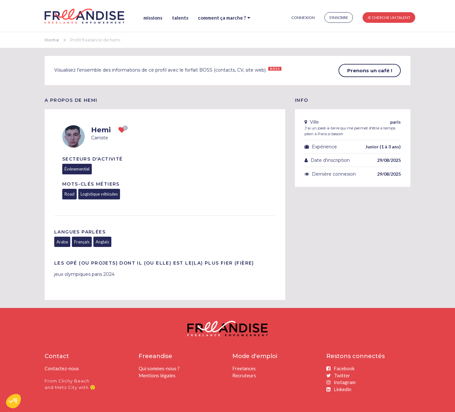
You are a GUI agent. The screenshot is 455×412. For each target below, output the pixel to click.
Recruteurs (244, 375)
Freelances (244, 368)
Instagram (341, 382)
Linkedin (338, 389)
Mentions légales (157, 375)
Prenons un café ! (369, 70)
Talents (180, 18)
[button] (13, 401)
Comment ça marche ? (224, 18)
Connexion (303, 17)
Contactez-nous (62, 368)
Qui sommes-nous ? (159, 368)
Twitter (338, 375)
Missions (152, 18)
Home (52, 39)
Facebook (340, 368)
